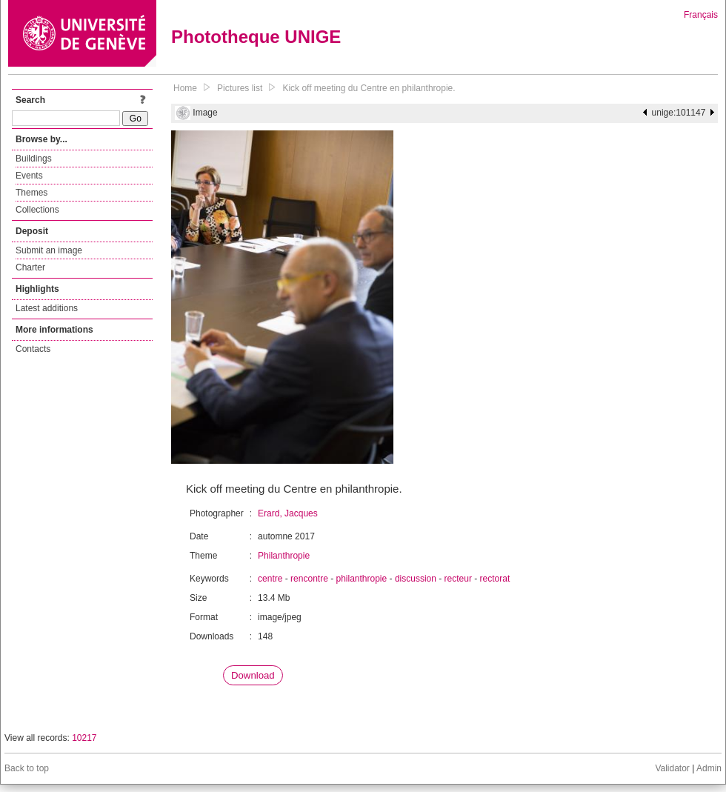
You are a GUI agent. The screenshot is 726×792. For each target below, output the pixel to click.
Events (29, 175)
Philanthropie (284, 555)
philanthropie (361, 578)
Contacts (33, 349)
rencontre (309, 578)
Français (701, 15)
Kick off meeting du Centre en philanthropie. (368, 88)
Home (185, 88)
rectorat (495, 578)
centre (270, 578)
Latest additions (47, 308)
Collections (37, 209)
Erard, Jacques (288, 513)
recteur (458, 578)
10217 (84, 738)
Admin (709, 768)
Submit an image (49, 250)
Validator (672, 768)
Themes (31, 192)
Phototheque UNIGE (256, 37)
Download (253, 675)
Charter (30, 267)
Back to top (26, 768)
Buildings (34, 158)
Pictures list (239, 88)
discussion (415, 578)
